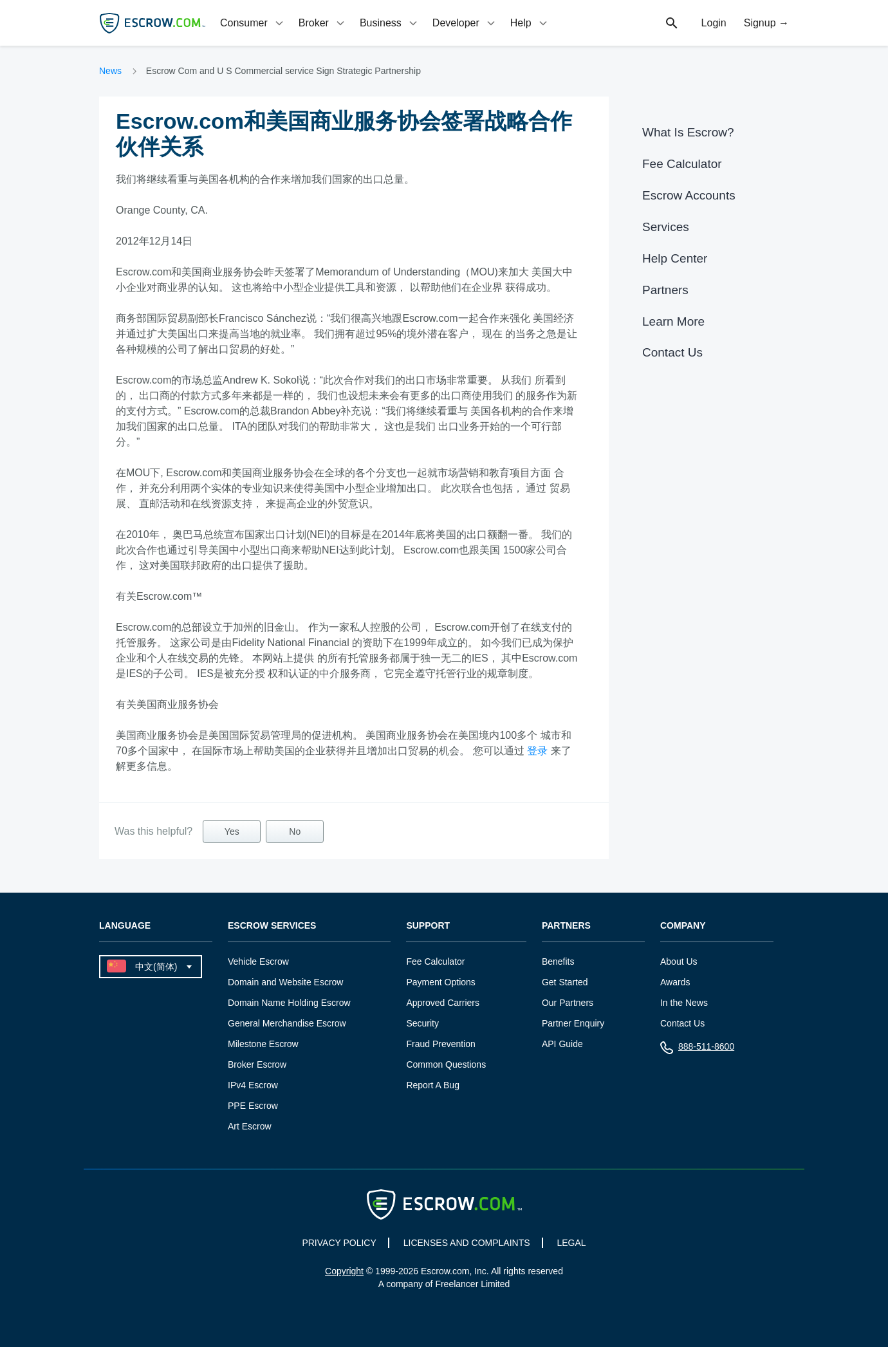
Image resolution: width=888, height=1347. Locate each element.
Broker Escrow (257, 1064)
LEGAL (571, 1243)
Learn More (673, 321)
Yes (232, 831)
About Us (679, 961)
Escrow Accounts (688, 195)
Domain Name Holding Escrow (289, 1003)
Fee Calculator (682, 164)
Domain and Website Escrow (285, 982)
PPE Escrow (253, 1106)
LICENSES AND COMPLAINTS (466, 1243)
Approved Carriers (442, 1003)
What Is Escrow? (688, 132)
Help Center (674, 258)
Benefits (558, 961)
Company (683, 926)
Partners (665, 290)
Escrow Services (272, 926)
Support (428, 926)
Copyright (344, 1271)
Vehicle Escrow (258, 961)
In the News (684, 1003)
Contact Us (672, 352)
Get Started (565, 982)
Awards (675, 982)
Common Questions (446, 1064)
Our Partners (567, 1003)
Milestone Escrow (263, 1044)
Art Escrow (250, 1126)
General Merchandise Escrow (287, 1023)
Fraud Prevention (440, 1044)
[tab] (253, 23)
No (295, 831)
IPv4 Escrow (253, 1085)
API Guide (562, 1044)
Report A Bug (432, 1085)
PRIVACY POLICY (339, 1243)
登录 (537, 750)
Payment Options (440, 982)
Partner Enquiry (573, 1023)
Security (422, 1023)
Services (665, 227)
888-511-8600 (697, 1049)
